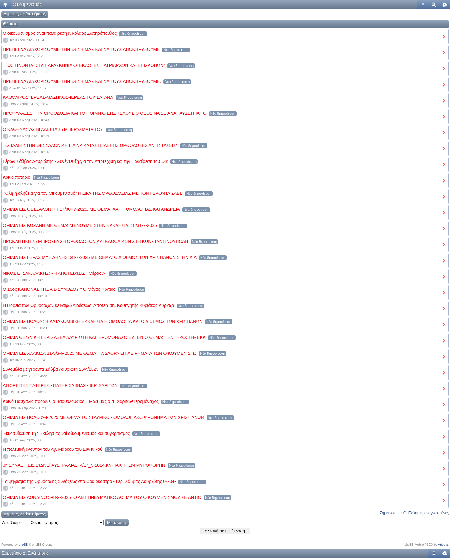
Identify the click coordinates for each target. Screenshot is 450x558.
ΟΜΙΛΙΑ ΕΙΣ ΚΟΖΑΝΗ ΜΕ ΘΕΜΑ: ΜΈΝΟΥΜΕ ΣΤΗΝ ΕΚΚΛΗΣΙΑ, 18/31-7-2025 (80, 225)
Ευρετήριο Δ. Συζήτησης (25, 552)
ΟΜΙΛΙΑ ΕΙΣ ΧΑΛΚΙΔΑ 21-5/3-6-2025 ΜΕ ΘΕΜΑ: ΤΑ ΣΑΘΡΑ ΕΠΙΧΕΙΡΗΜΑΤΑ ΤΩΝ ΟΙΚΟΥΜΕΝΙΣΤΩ (99, 353)
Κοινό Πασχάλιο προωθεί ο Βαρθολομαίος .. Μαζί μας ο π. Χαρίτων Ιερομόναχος (81, 401)
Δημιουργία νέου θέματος (25, 14)
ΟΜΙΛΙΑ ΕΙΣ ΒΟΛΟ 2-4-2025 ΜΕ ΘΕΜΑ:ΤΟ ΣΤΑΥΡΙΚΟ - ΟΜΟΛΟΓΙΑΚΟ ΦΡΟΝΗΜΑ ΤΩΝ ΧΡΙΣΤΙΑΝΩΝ (103, 417)
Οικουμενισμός (27, 4)
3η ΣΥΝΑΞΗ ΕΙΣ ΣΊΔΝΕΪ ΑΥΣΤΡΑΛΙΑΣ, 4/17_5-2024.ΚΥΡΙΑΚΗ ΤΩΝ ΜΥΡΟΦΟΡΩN (84, 465)
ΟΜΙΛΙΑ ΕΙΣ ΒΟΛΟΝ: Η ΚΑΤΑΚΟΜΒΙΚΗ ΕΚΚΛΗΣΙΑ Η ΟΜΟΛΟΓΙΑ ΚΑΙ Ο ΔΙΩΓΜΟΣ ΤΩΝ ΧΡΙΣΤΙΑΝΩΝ (102, 321)
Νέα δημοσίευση (132, 33)
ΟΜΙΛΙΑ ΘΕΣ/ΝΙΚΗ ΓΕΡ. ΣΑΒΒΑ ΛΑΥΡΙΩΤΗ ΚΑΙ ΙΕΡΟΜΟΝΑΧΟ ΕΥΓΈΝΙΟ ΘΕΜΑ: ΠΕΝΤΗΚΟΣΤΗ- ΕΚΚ (104, 337)
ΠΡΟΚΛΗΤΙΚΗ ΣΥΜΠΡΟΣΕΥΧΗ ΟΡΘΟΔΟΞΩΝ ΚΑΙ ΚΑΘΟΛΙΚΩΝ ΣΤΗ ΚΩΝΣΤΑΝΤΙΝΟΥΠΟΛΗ (95, 241)
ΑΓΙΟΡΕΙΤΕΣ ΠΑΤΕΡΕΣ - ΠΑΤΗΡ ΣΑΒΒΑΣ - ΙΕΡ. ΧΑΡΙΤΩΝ (60, 385)
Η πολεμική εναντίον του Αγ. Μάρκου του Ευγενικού (52, 449)
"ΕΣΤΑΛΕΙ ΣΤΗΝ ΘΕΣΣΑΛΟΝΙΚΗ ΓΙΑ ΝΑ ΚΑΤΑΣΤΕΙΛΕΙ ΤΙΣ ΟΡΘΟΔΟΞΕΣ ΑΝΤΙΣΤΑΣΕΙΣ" (90, 145)
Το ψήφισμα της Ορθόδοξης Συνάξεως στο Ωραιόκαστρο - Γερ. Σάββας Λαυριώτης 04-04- (89, 481)
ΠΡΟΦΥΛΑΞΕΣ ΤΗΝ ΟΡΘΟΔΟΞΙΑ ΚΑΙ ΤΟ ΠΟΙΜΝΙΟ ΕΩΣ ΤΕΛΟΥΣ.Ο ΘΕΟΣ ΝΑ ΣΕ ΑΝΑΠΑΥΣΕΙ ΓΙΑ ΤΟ (105, 113)
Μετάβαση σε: (12, 522)
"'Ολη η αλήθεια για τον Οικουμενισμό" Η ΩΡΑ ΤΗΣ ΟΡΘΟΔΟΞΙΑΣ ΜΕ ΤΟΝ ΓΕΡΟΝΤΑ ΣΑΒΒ (93, 193)
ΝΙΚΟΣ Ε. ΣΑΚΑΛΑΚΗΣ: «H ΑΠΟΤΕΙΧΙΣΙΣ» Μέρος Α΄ (55, 273)
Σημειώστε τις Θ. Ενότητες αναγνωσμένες (414, 513)
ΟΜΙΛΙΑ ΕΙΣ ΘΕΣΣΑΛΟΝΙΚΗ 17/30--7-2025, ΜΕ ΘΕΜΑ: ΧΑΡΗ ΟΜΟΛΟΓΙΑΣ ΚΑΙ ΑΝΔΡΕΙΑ (91, 209)
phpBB (23, 544)
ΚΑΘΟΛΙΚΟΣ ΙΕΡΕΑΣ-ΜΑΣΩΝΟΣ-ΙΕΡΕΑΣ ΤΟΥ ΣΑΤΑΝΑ (58, 97)
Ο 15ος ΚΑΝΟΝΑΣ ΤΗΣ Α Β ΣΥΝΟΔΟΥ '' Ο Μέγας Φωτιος (59, 289)
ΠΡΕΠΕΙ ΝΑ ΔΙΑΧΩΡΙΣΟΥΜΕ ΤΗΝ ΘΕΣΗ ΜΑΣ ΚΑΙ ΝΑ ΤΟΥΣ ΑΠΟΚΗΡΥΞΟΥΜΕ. (82, 81)
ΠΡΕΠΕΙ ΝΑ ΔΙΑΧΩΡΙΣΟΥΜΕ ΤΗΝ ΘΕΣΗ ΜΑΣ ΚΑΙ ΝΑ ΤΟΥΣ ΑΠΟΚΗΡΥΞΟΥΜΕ (81, 49)
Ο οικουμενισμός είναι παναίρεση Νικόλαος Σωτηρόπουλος (60, 33)
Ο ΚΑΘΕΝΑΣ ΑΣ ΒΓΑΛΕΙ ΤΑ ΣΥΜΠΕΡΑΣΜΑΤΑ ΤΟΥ (53, 129)
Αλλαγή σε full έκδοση (224, 531)
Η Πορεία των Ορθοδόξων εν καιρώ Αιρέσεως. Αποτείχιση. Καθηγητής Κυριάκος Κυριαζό (88, 305)
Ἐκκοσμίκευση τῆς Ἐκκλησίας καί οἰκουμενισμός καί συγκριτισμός (66, 433)
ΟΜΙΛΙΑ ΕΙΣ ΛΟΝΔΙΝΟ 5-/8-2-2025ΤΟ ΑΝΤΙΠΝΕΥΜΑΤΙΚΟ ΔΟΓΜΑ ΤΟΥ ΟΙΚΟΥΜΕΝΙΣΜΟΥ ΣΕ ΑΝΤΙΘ (102, 497)
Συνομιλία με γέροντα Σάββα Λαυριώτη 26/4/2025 (50, 369)
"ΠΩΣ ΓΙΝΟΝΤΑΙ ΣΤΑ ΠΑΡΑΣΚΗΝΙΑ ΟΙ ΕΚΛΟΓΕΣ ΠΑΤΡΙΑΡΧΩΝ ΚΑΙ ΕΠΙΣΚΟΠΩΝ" (84, 65)
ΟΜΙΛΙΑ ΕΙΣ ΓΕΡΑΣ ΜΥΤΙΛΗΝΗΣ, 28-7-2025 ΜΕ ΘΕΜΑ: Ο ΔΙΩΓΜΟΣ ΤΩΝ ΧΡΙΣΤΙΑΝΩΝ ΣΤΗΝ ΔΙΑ (100, 257)
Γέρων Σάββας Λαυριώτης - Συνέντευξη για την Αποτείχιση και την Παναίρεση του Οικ (85, 161)
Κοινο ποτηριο (16, 177)
